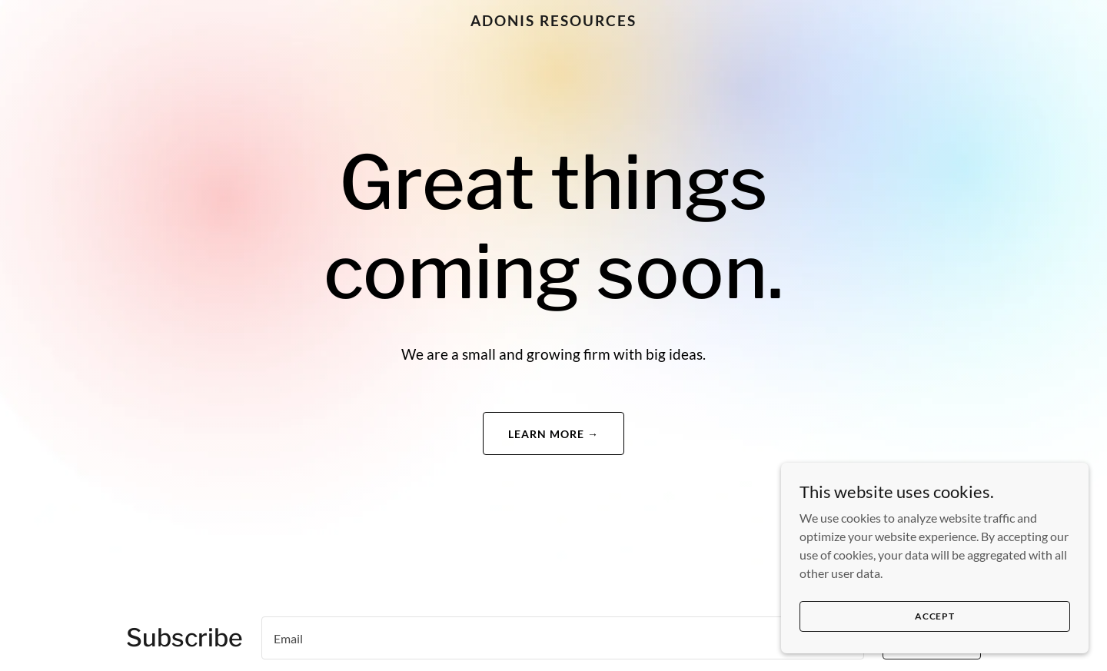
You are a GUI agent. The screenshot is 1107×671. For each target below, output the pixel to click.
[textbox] (562, 637)
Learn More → (553, 433)
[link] (553, 21)
